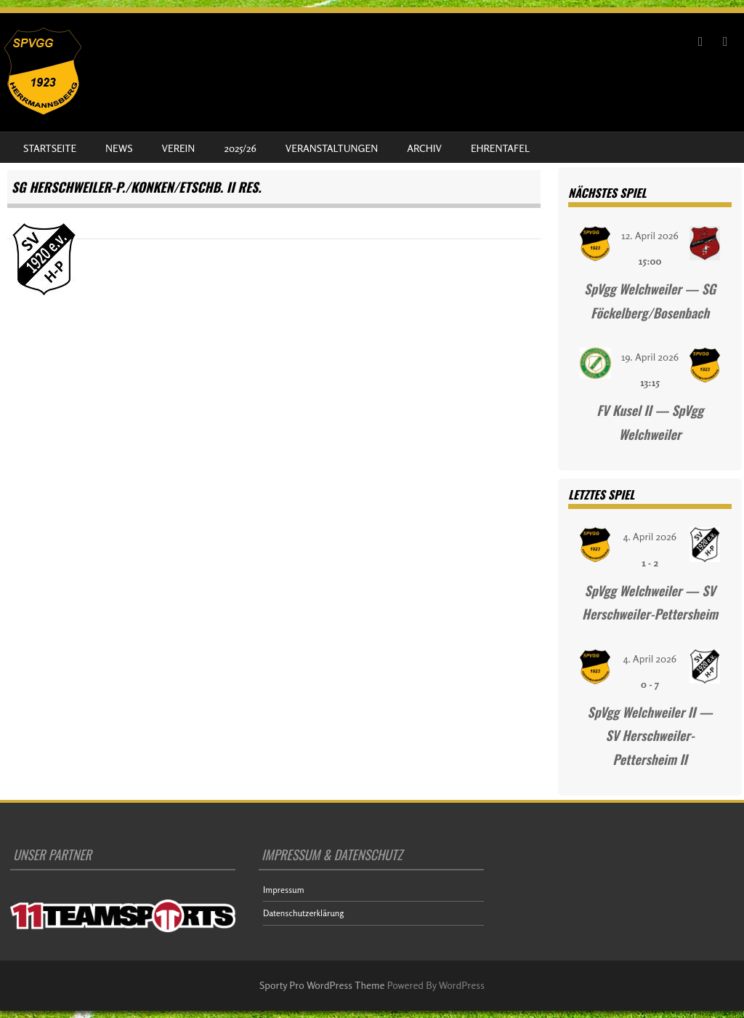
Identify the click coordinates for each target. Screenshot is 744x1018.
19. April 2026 (650, 356)
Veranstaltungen (332, 148)
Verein (178, 148)
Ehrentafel (500, 148)
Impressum (283, 889)
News (118, 148)
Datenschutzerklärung (303, 912)
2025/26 (240, 148)
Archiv (424, 148)
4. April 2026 (649, 536)
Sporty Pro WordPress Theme (322, 985)
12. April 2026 (650, 235)
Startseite (49, 148)
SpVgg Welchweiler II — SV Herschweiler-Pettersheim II (650, 735)
